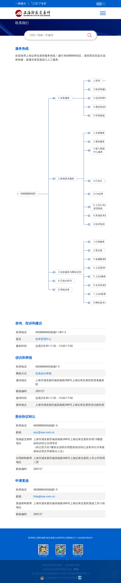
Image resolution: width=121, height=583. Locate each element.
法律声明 (60, 538)
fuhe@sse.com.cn (44, 496)
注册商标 (69, 538)
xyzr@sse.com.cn (43, 432)
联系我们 (32, 538)
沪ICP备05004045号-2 (77, 573)
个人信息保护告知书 (83, 538)
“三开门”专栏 (38, 3)
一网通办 (20, 3)
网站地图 (41, 538)
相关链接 (51, 538)
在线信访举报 (43, 373)
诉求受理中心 (43, 339)
